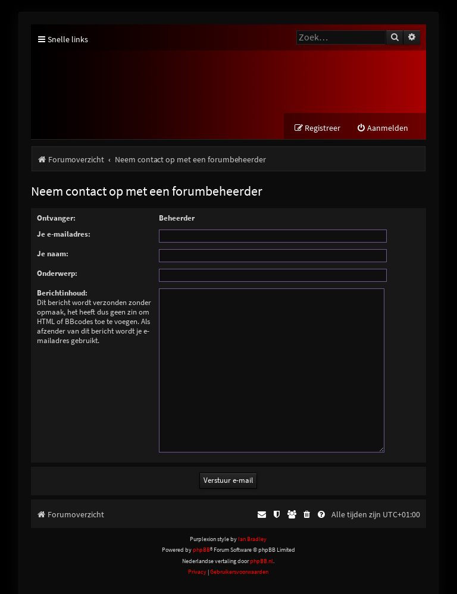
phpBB (201, 536)
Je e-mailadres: (63, 235)
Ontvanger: (56, 218)
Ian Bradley (252, 525)
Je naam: (52, 254)
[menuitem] (382, 129)
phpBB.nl (261, 547)
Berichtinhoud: (62, 293)
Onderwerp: (57, 274)
